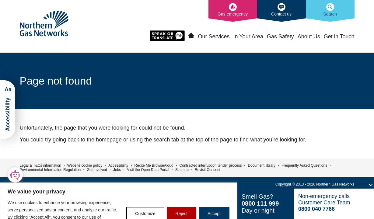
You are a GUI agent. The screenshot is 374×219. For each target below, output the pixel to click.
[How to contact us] (281, 11)
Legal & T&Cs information (40, 165)
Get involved (97, 170)
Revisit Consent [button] (207, 170)
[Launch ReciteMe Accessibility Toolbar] (7, 109)
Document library (261, 165)
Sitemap (182, 170)
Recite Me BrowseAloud (154, 165)
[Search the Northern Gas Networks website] (330, 11)
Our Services (214, 36)
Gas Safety (280, 36)
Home (191, 36)
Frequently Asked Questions (304, 165)
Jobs (117, 170)
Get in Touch (339, 36)
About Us (309, 36)
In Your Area (248, 36)
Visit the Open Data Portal (148, 170)
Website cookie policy (84, 165)
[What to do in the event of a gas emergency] (232, 11)
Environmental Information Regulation (50, 170)
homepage (109, 140)
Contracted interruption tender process (211, 165)
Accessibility (118, 165)
